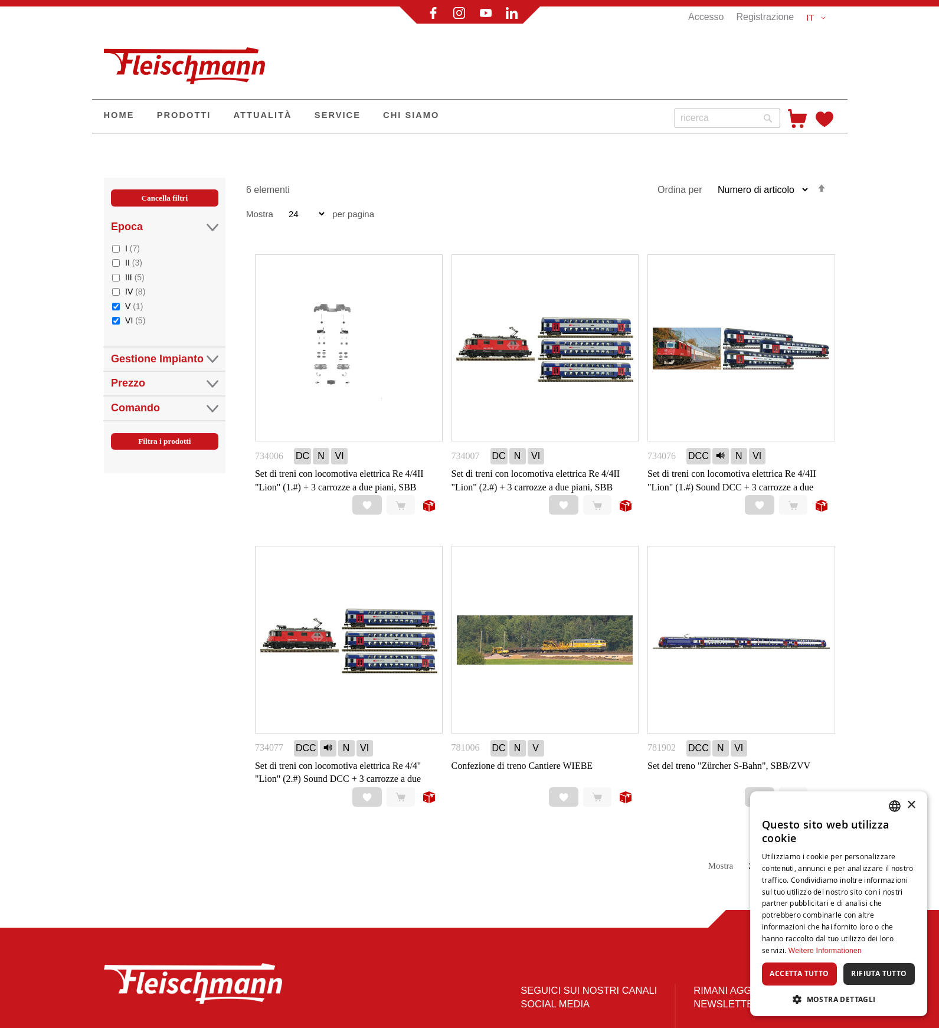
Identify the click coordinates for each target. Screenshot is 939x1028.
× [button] (911, 805)
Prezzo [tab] (164, 383)
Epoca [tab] (164, 227)
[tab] (164, 332)
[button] (817, 17)
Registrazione (765, 16)
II (133, 262)
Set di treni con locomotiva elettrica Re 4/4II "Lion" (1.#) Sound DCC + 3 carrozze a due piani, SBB (731, 487)
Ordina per (679, 190)
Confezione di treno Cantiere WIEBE (522, 766)
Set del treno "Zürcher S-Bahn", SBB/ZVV (728, 766)
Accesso (706, 16)
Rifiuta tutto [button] (879, 973)
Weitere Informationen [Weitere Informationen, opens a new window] (825, 951)
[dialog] (838, 903)
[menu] (379, 116)
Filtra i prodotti (164, 441)
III (135, 277)
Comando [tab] (164, 408)
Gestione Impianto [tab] (164, 359)
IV (135, 291)
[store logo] (189, 60)
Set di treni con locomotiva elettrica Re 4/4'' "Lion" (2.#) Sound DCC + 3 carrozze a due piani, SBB (338, 779)
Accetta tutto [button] (799, 973)
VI (135, 320)
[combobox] (727, 118)
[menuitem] (119, 116)
